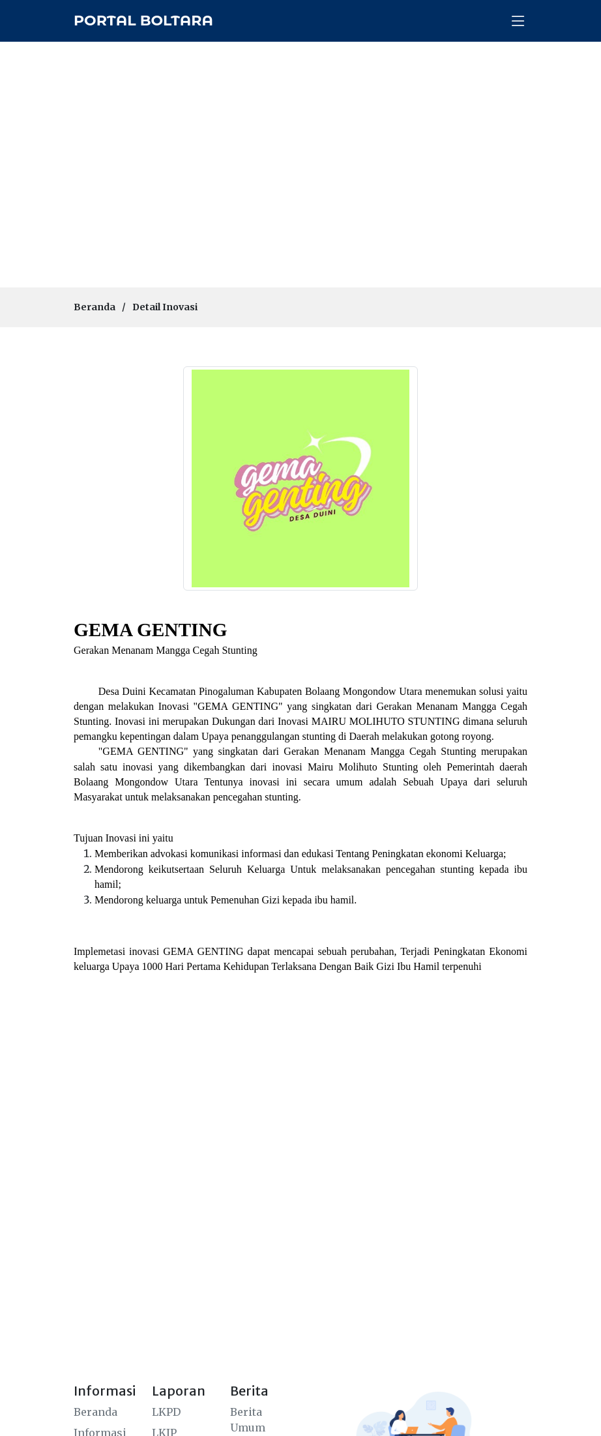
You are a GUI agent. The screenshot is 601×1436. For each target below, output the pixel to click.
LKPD (166, 1411)
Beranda (94, 307)
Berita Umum (247, 1419)
